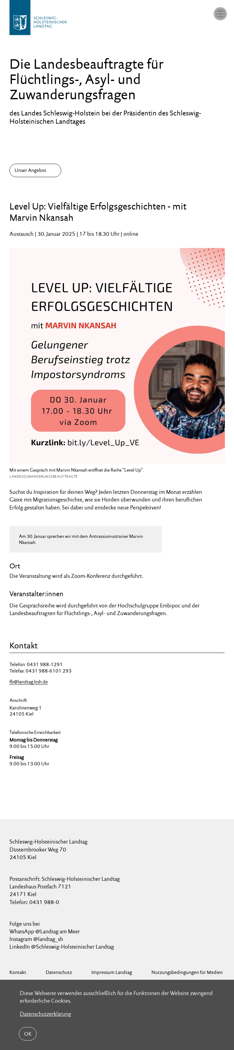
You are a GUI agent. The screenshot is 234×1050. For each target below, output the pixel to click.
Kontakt (17, 972)
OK (27, 1034)
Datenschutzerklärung (45, 1014)
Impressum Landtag (111, 972)
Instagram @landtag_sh (36, 939)
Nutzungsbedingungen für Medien (187, 972)
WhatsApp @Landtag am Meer (44, 931)
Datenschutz (59, 972)
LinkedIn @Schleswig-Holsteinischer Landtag (61, 946)
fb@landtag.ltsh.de (28, 682)
